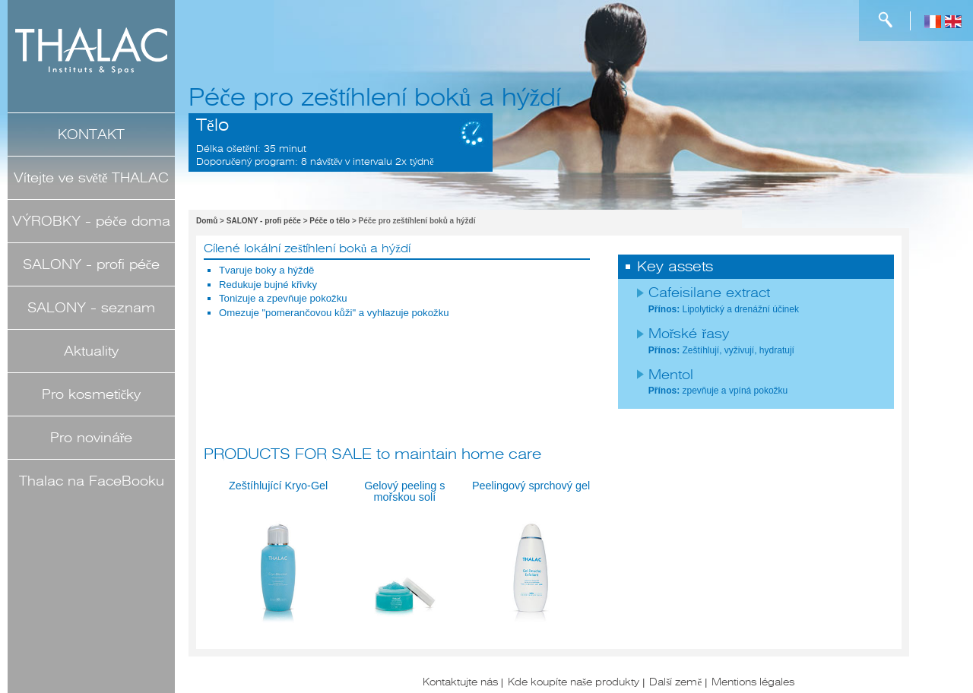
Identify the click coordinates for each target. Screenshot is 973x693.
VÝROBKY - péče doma (91, 221)
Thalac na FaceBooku (91, 481)
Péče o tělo (329, 221)
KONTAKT (91, 134)
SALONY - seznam (91, 307)
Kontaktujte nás (460, 682)
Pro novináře (91, 437)
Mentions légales (753, 682)
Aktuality (91, 351)
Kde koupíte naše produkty (573, 682)
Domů (206, 221)
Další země (675, 682)
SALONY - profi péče (91, 264)
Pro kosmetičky (91, 394)
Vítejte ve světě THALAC (92, 177)
